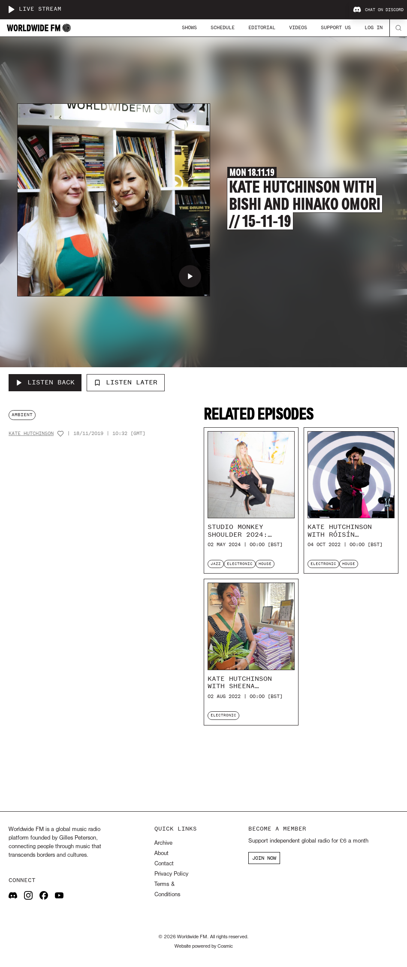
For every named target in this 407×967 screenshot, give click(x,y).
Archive (163, 843)
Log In (374, 27)
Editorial (261, 27)
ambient (22, 414)
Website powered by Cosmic (204, 946)
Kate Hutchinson (31, 433)
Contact (164, 863)
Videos (298, 27)
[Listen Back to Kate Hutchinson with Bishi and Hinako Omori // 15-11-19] (45, 382)
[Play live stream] (11, 9)
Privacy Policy (171, 874)
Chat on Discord (378, 10)
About (161, 853)
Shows (189, 27)
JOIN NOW (264, 858)
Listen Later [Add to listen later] (125, 382)
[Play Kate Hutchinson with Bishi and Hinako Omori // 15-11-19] (190, 276)
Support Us (336, 27)
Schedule (223, 27)
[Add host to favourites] (60, 433)
